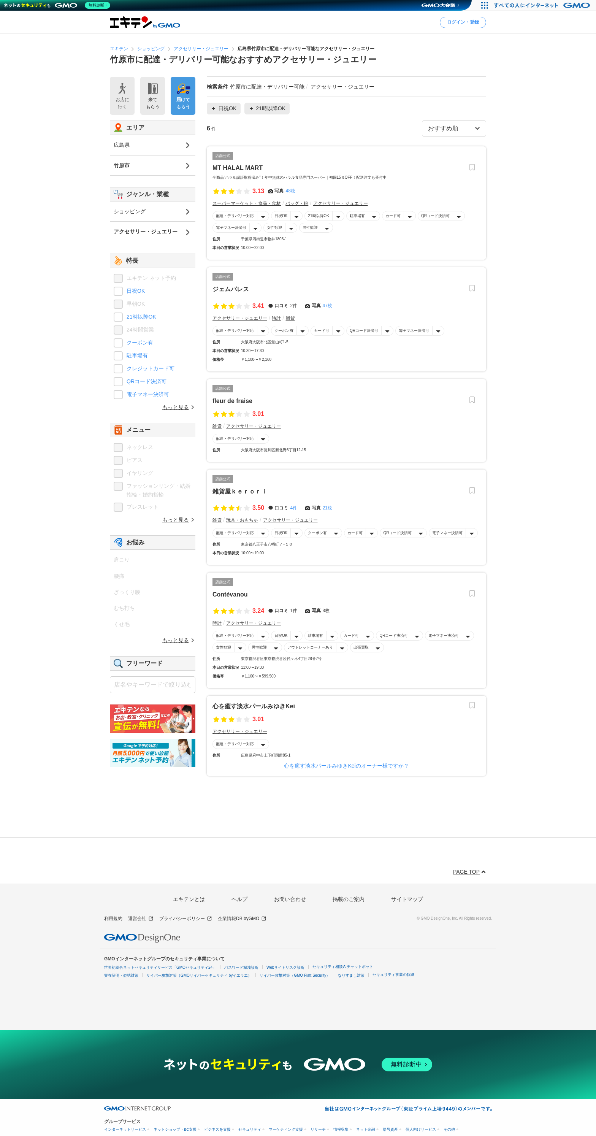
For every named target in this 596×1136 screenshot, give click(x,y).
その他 (449, 1129)
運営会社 (141, 919)
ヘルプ (239, 899)
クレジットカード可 (150, 368)
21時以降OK (318, 216)
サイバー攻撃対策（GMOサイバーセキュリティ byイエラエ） (199, 975)
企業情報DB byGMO (242, 919)
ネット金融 (365, 1129)
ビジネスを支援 (217, 1129)
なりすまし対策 (351, 975)
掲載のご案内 (349, 899)
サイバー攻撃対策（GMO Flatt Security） (295, 975)
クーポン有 (283, 330)
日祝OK (280, 216)
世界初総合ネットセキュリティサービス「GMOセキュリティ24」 (160, 967)
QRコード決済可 (435, 216)
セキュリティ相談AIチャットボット (342, 967)
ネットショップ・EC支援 (175, 1129)
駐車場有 (357, 216)
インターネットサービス (125, 1129)
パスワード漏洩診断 (241, 967)
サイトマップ (407, 899)
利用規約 (113, 918)
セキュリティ (249, 1129)
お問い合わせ (290, 899)
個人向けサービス (421, 1129)
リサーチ (318, 1129)
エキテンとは (189, 899)
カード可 (393, 216)
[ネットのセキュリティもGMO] (58, 5)
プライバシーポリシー (185, 919)
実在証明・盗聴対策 (121, 975)
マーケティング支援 (286, 1129)
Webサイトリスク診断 (285, 967)
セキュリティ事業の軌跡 (393, 975)
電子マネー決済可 (231, 227)
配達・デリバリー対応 (235, 216)
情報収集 (341, 1129)
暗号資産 (390, 1129)
